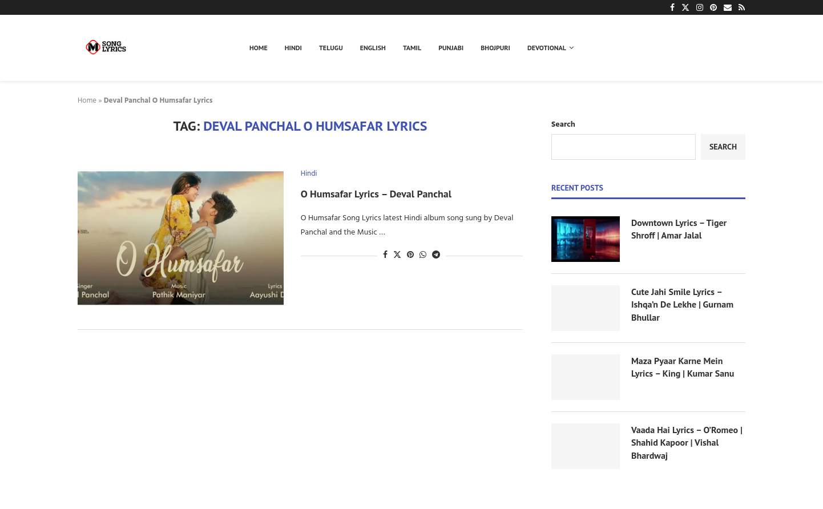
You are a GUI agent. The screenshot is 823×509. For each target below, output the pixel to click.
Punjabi (450, 47)
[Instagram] (700, 7)
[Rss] (741, 7)
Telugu (331, 47)
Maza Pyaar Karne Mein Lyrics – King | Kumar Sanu (682, 367)
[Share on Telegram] (436, 255)
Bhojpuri (495, 47)
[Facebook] (672, 7)
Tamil (412, 47)
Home (258, 47)
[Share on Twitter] (397, 255)
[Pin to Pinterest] (410, 255)
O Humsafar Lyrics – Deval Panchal (376, 193)
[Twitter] (685, 7)
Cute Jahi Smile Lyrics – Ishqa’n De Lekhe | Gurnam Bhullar (682, 304)
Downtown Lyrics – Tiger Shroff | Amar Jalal (679, 229)
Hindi (293, 47)
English (373, 47)
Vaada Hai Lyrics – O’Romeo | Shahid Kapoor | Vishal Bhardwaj (687, 442)
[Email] (727, 7)
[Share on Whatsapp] (422, 255)
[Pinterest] (713, 7)
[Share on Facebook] (385, 255)
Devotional (546, 47)
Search (563, 124)
